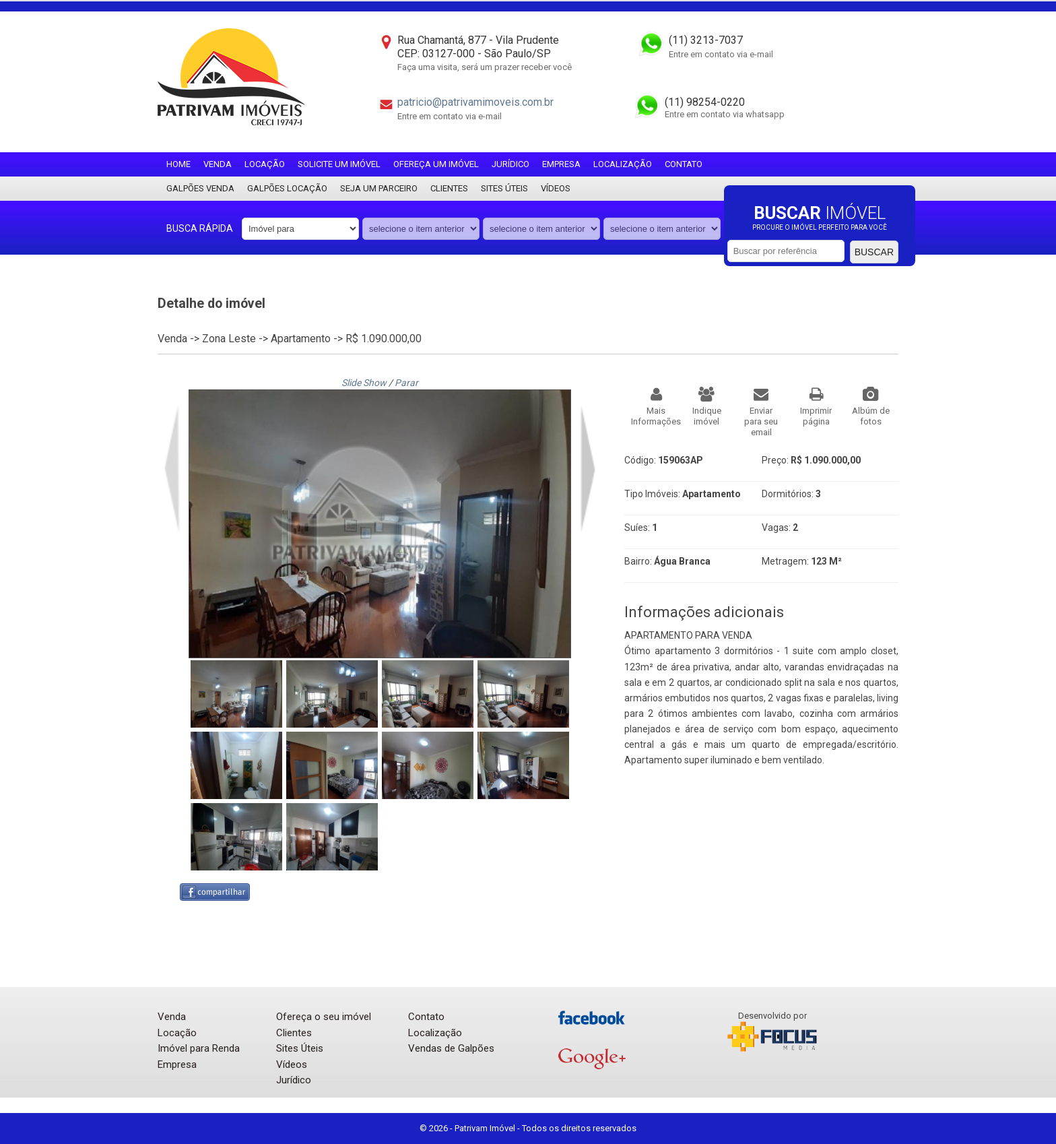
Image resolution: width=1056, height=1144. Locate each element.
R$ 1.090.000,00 (383, 338)
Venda (217, 164)
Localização (622, 164)
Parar (406, 382)
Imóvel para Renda (199, 1048)
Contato (683, 164)
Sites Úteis (504, 188)
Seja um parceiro (379, 188)
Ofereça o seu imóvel (323, 1017)
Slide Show (364, 382)
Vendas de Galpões (451, 1048)
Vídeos (555, 188)
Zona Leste (229, 338)
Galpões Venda (200, 188)
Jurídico (510, 164)
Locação (264, 164)
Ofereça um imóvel (436, 164)
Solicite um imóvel (339, 164)
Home (178, 164)
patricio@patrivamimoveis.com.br (475, 102)
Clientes (449, 188)
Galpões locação (287, 188)
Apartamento (301, 338)
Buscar (874, 252)
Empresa (561, 164)
